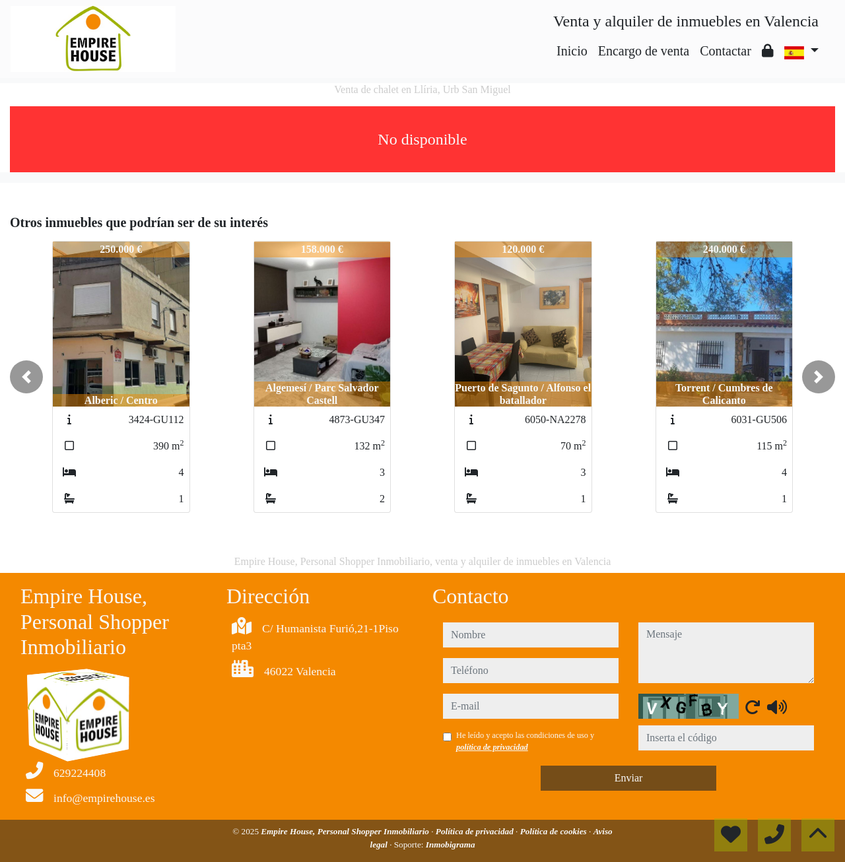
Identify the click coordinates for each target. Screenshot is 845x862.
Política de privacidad (476, 831)
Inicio (572, 51)
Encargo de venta (643, 51)
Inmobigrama (450, 844)
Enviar (629, 777)
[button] (26, 376)
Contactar (725, 51)
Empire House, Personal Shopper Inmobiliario (346, 831)
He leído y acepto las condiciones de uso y (525, 741)
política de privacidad (492, 747)
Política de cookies (554, 831)
